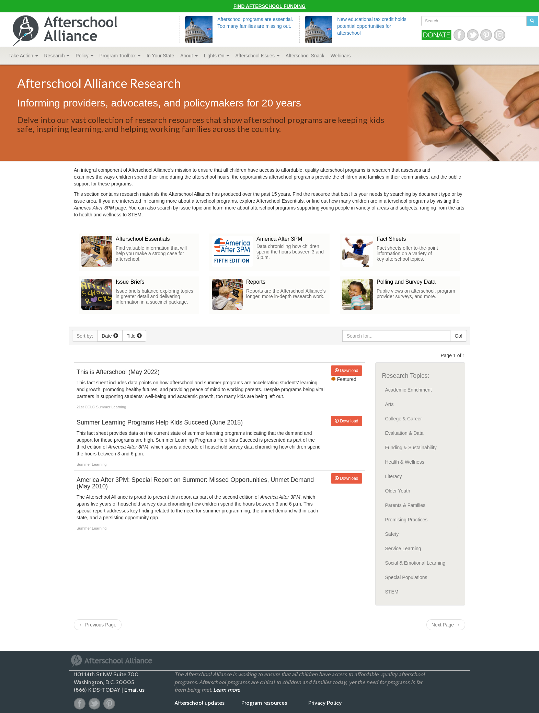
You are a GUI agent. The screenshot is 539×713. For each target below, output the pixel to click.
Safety (392, 534)
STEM (392, 592)
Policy (84, 55)
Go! (458, 336)
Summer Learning (111, 407)
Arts (389, 404)
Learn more (226, 690)
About (188, 55)
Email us (134, 690)
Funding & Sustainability (411, 447)
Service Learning (403, 548)
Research (57, 55)
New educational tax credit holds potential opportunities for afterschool (371, 26)
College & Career (403, 418)
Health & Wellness (404, 462)
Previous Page (97, 624)
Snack (305, 55)
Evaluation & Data (404, 433)
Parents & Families (405, 505)
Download (346, 370)
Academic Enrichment (408, 390)
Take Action (23, 55)
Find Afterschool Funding (269, 6)
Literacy (393, 476)
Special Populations (406, 577)
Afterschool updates (199, 703)
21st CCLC (86, 407)
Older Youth (397, 491)
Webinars (341, 55)
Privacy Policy (325, 703)
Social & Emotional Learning (415, 563)
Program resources (264, 703)
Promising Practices (406, 519)
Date (110, 336)
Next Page (446, 624)
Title (134, 336)
